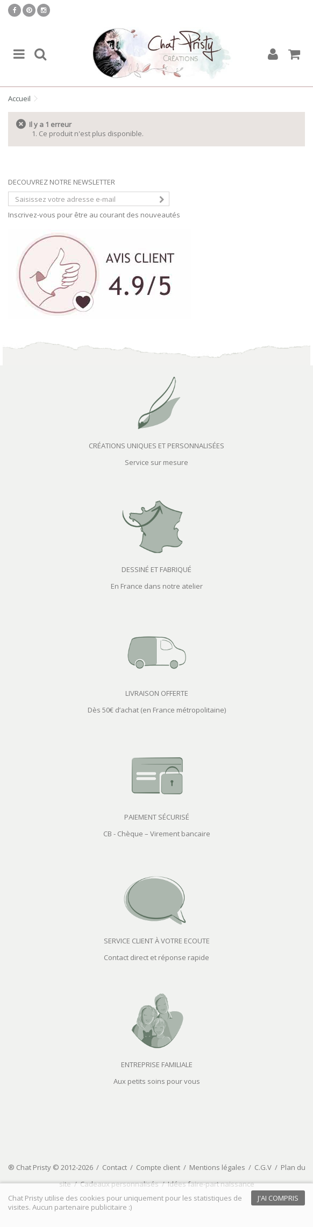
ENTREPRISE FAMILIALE (157, 1064)
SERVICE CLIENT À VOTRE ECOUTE (157, 941)
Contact (114, 1167)
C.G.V (263, 1167)
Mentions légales (217, 1167)
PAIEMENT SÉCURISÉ (156, 817)
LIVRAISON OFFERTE (156, 693)
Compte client (158, 1167)
